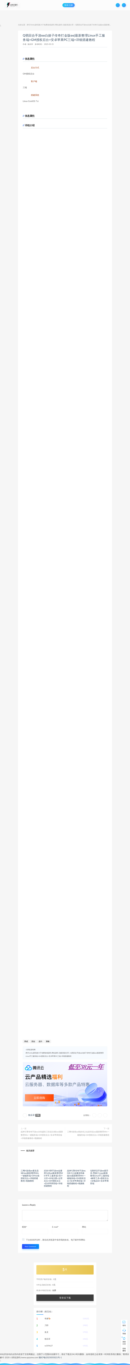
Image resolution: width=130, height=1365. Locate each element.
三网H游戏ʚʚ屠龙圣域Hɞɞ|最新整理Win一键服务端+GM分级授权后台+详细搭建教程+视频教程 (30, 1175)
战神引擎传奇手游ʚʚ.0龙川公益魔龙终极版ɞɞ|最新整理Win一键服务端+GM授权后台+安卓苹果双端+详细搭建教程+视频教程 (76, 1178)
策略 (47, 1041)
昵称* (24, 1227)
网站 (84, 1227)
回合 (33, 1041)
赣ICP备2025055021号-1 (50, 1357)
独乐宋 (30, 44)
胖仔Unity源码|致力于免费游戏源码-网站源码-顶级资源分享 (50, 25)
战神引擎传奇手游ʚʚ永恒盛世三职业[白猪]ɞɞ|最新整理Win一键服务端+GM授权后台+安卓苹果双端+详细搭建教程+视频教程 (42, 1135)
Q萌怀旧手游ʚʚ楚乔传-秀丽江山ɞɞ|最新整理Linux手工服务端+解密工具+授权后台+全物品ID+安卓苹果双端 (99, 1177)
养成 (26, 1041)
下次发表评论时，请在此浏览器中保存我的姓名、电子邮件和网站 (55, 1240)
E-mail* (55, 1227)
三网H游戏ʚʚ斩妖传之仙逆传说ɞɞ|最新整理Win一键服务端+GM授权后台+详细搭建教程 (88, 1133)
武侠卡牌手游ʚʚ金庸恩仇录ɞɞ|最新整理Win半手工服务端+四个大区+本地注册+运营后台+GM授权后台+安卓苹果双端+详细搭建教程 (53, 1178)
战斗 (40, 1041)
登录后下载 (65, 1297)
